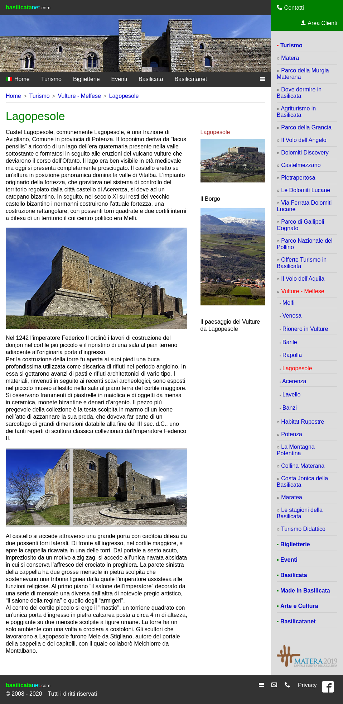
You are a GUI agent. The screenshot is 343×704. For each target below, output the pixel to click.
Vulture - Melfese (79, 96)
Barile (289, 342)
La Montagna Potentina (296, 450)
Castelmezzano (300, 165)
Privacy (307, 685)
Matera (290, 58)
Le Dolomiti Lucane (305, 190)
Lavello (291, 394)
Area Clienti (319, 23)
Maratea (291, 497)
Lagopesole (124, 96)
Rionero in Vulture (305, 329)
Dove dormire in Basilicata (299, 92)
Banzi (289, 408)
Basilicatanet (191, 79)
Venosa (291, 316)
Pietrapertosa (298, 178)
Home (18, 79)
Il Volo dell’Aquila (302, 279)
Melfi (288, 303)
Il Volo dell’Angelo (303, 140)
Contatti (290, 7)
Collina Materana (302, 466)
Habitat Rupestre (302, 422)
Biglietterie (86, 79)
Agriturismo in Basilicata (296, 111)
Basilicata (151, 79)
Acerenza (294, 381)
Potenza (291, 434)
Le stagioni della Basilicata (300, 513)
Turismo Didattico (303, 529)
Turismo (51, 79)
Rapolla (292, 355)
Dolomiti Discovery (304, 152)
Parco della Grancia (306, 127)
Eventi (119, 79)
